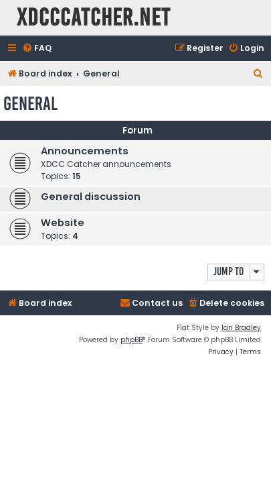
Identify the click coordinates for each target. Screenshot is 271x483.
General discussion (91, 196)
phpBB (131, 340)
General (30, 103)
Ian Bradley (241, 328)
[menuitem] (37, 49)
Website (62, 222)
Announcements (84, 151)
